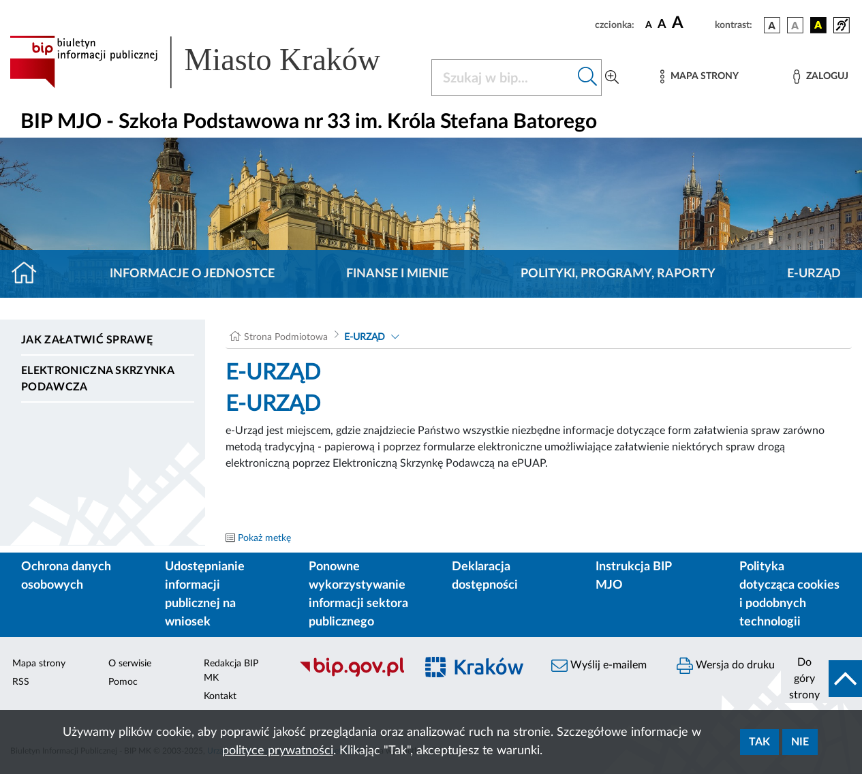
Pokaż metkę (264, 538)
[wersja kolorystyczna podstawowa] (772, 25)
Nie (800, 742)
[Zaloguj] (820, 76)
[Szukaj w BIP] (503, 77)
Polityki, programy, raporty (618, 274)
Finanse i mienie (397, 274)
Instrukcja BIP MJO (633, 576)
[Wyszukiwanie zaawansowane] (612, 77)
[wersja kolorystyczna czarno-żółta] (818, 25)
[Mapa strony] (699, 76)
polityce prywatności (277, 751)
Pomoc (123, 682)
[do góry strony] (821, 678)
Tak (759, 742)
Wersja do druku (726, 665)
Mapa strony (38, 663)
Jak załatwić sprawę (87, 340)
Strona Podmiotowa (286, 337)
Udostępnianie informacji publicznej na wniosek (205, 594)
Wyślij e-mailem (599, 665)
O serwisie (129, 663)
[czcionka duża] (691, 23)
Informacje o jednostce (192, 274)
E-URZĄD (814, 274)
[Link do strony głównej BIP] (212, 62)
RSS (20, 682)
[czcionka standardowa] (648, 24)
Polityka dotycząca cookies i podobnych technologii (789, 594)
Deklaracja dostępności (485, 576)
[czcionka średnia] (662, 25)
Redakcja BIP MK (231, 671)
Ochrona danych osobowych (66, 576)
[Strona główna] (29, 274)
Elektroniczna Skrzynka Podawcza (97, 378)
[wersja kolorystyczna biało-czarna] (795, 25)
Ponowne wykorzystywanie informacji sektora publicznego (358, 594)
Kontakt (220, 696)
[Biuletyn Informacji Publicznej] (350, 674)
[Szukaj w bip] (588, 77)
